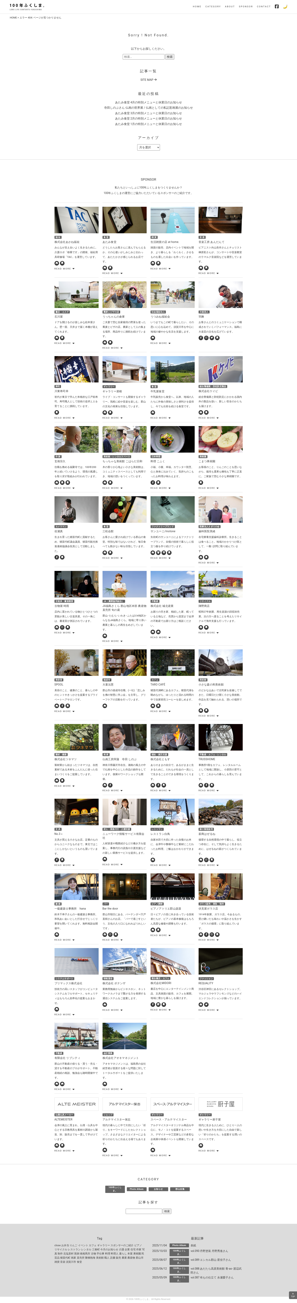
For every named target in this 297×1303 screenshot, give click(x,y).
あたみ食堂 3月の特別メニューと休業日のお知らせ (148, 113)
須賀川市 (71, 1262)
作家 (138, 1250)
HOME (197, 6)
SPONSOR (246, 6)
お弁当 (65, 1246)
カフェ (92, 1246)
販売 (118, 1258)
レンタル (86, 1250)
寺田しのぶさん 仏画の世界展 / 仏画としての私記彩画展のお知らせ (148, 107)
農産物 (131, 1258)
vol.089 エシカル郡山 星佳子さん (211, 1260)
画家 (73, 1258)
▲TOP (293, 1295)
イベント (83, 1246)
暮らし (123, 1254)
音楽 (62, 1262)
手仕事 (100, 1254)
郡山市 (140, 1258)
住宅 (133, 1250)
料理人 (114, 1254)
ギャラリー (103, 1246)
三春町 (96, 1250)
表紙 (193, 1246)
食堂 (79, 1262)
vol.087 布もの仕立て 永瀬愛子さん (212, 1278)
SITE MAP (148, 80)
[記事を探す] (144, 1212)
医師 (76, 1254)
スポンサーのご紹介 (122, 1246)
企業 (127, 1250)
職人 (106, 1258)
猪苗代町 (65, 1258)
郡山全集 (179, 1190)
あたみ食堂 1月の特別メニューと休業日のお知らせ (148, 124)
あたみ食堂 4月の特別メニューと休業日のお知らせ (148, 102)
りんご (73, 1246)
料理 (107, 1254)
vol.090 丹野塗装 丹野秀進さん (209, 1251)
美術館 (100, 1258)
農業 (124, 1258)
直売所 (80, 1258)
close (57, 1246)
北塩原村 (68, 1254)
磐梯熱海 (90, 1258)
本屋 (130, 1254)
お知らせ (158, 1190)
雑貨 (57, 1262)
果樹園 (137, 1254)
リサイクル (60, 1250)
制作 (60, 1254)
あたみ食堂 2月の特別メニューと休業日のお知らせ (148, 118)
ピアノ (138, 1246)
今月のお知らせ (109, 1250)
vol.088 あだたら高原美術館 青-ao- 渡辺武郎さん (216, 1271)
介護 (121, 1250)
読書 (112, 1258)
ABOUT (230, 6)
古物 (93, 1254)
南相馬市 (85, 1254)
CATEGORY (213, 6)
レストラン (74, 1250)
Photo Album (137, 1190)
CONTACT (264, 6)
